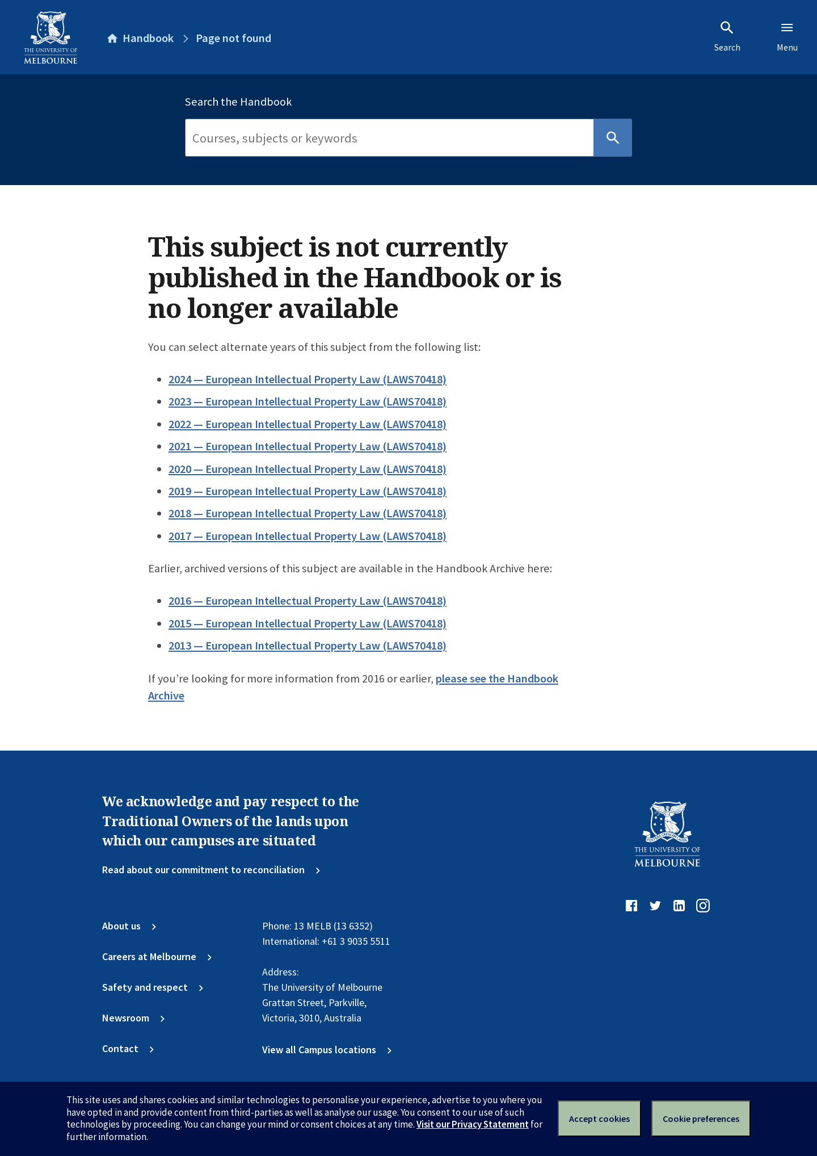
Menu (787, 36)
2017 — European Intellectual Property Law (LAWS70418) (308, 536)
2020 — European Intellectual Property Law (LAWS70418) (308, 469)
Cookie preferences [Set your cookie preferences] (701, 1118)
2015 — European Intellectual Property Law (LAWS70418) (308, 623)
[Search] (389, 138)
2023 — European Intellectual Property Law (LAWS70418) (308, 401)
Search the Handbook (238, 101)
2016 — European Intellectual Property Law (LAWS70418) (308, 600)
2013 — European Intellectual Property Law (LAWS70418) (308, 645)
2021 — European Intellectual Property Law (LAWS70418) (308, 446)
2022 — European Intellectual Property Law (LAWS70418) (308, 424)
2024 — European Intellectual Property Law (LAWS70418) (308, 379)
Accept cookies (599, 1118)
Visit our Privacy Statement (472, 1124)
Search (727, 36)
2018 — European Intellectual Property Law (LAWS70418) (308, 513)
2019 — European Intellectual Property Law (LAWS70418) (308, 491)
